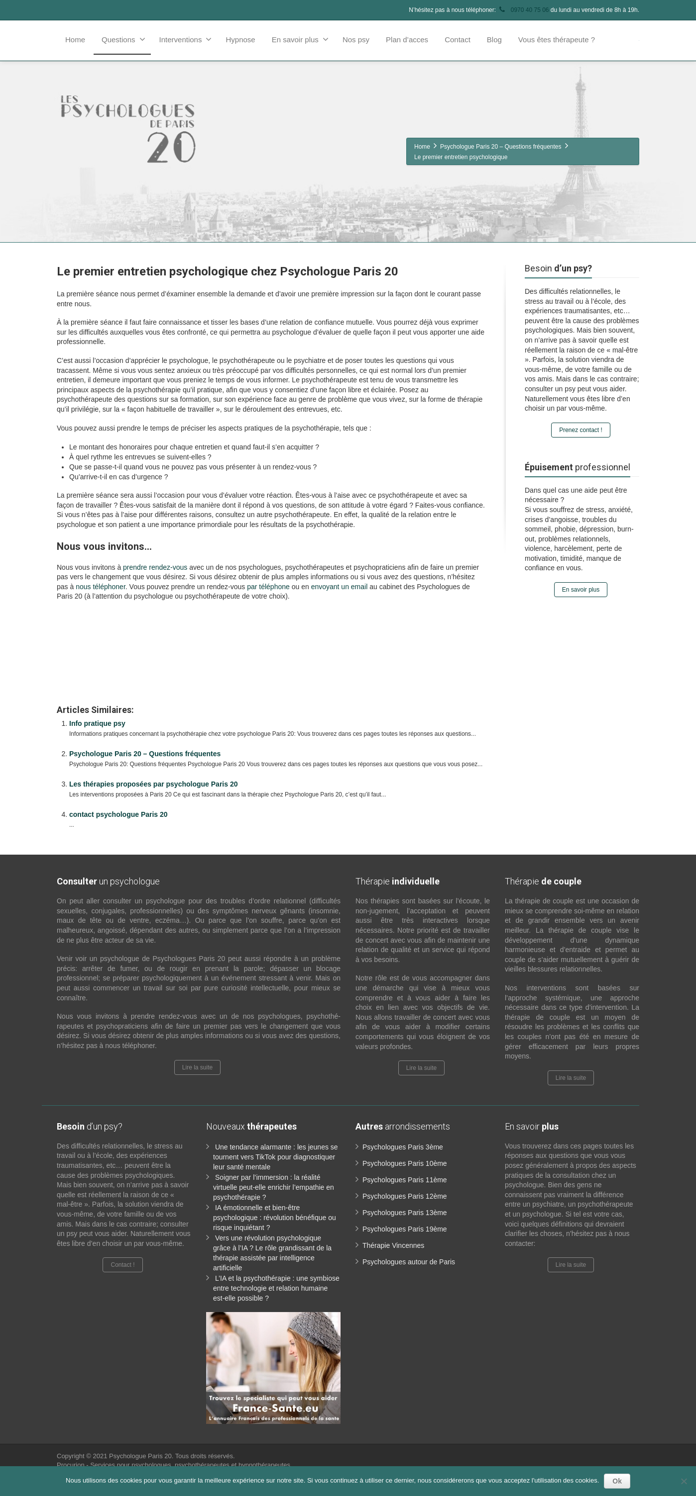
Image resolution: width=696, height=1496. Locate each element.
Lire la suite (197, 1067)
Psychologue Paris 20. (142, 1456)
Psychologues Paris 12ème (404, 1196)
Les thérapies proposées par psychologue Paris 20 (153, 784)
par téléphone (268, 587)
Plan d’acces (407, 39)
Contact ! (122, 1264)
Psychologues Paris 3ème (402, 1147)
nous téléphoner (100, 587)
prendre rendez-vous (155, 567)
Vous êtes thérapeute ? (556, 39)
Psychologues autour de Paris (408, 1262)
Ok (617, 1481)
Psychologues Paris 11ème (404, 1180)
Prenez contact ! (580, 430)
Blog (494, 39)
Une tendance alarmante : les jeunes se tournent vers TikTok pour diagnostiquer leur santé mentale (275, 1157)
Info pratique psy (97, 723)
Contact (457, 39)
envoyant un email (339, 587)
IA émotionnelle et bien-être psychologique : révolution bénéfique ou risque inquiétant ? (274, 1218)
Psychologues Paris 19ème (404, 1229)
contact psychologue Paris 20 (118, 814)
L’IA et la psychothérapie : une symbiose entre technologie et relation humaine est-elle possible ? (276, 1288)
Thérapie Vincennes (393, 1245)
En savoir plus (300, 39)
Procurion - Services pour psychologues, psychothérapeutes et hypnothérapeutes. (174, 1465)
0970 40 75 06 (523, 9)
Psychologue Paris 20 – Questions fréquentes (145, 754)
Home (75, 39)
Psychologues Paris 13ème (404, 1213)
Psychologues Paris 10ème (404, 1163)
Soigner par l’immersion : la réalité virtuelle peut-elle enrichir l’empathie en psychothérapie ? (273, 1187)
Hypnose (240, 39)
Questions (123, 39)
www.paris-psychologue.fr (278, 618)
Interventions (185, 39)
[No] (684, 1481)
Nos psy (356, 39)
